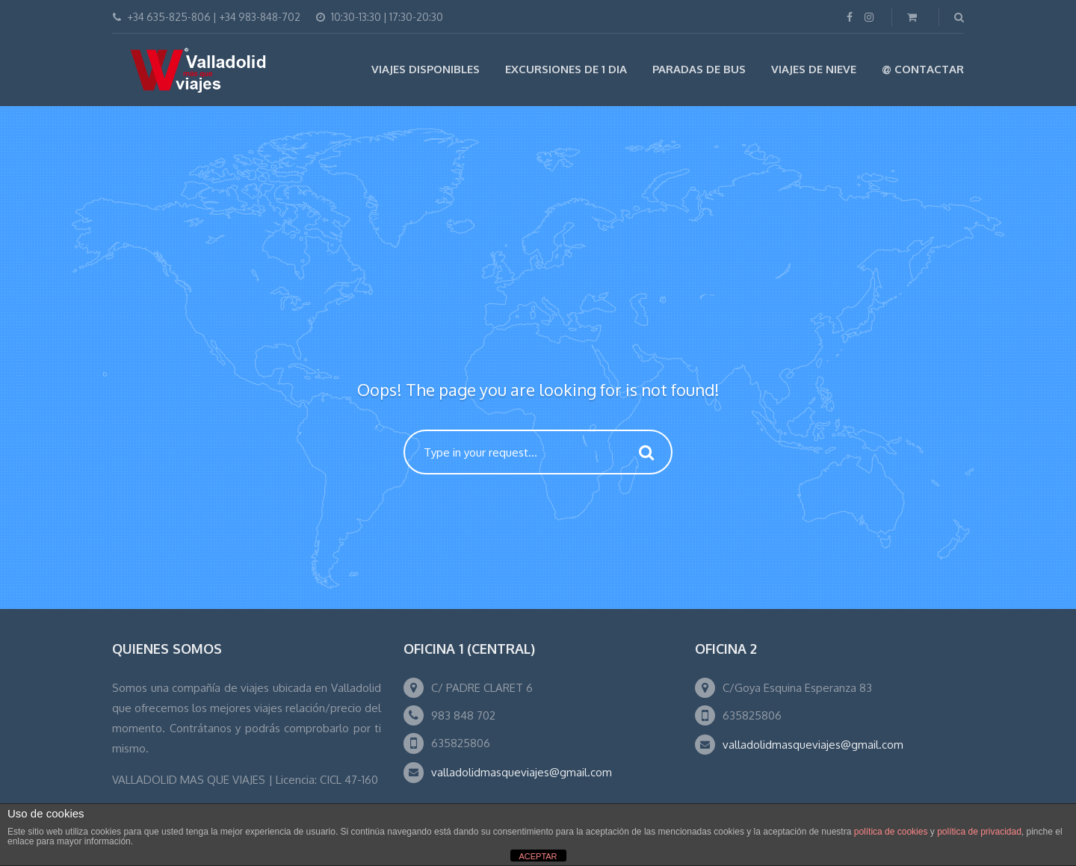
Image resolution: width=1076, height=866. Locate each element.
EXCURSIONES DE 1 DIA (566, 69)
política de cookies (891, 831)
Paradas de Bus (699, 69)
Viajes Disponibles (425, 69)
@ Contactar (923, 69)
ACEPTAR (538, 856)
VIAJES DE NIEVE (813, 69)
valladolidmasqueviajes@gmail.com (521, 772)
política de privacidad (979, 831)
